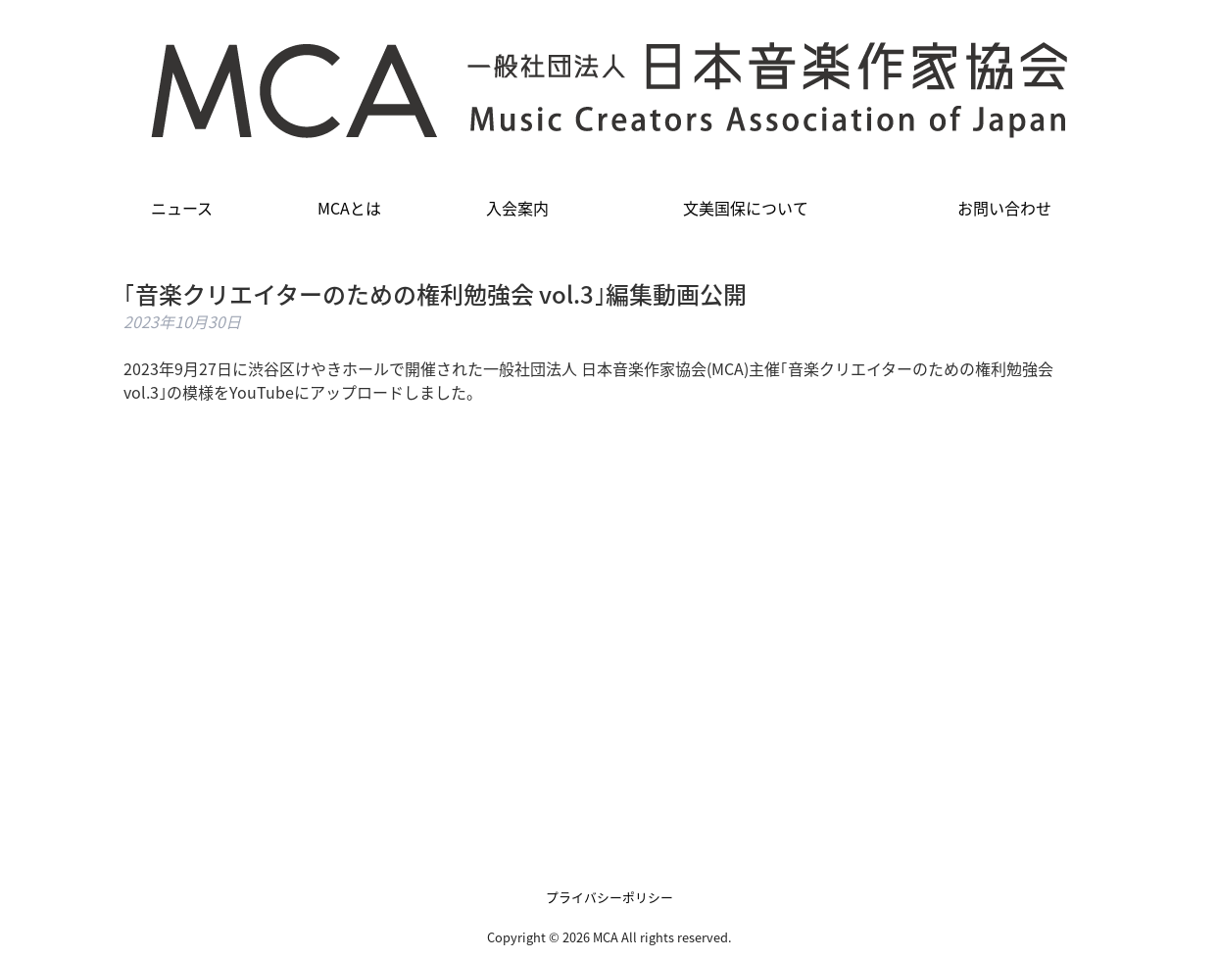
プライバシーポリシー (609, 896)
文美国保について (745, 207)
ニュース (182, 207)
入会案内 (517, 207)
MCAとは (349, 207)
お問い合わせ (1004, 207)
